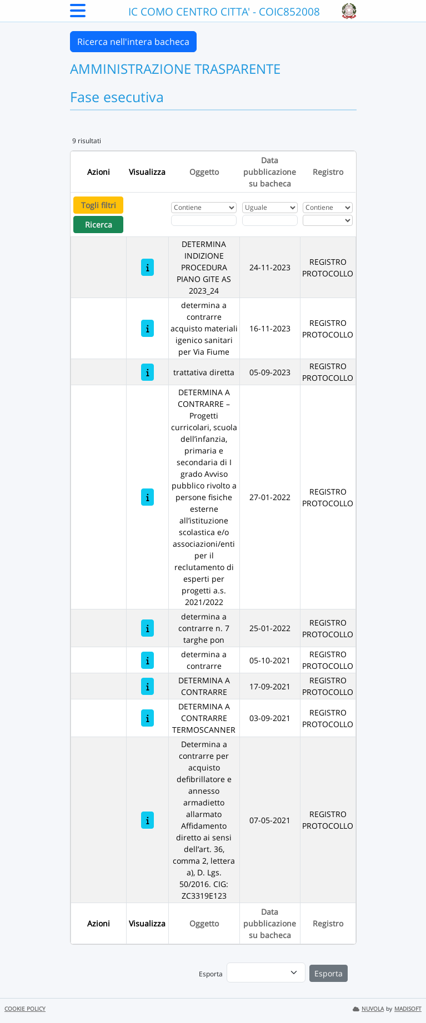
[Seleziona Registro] (328, 220)
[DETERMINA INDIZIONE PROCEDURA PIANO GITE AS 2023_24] (147, 267)
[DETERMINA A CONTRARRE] (147, 686)
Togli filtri (98, 205)
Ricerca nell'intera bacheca (133, 42)
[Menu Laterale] (78, 14)
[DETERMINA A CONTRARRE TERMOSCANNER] (147, 718)
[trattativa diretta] (147, 372)
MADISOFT (408, 1008)
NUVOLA (368, 1008)
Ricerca (98, 224)
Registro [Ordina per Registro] (328, 172)
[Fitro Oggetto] (204, 220)
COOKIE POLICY (25, 1008)
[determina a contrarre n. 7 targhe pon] (147, 628)
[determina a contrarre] (147, 660)
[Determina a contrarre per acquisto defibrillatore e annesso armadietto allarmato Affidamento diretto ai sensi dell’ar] (147, 820)
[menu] (266, 972)
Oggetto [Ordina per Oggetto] (204, 172)
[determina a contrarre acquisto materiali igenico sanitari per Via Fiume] (147, 328)
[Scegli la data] (270, 220)
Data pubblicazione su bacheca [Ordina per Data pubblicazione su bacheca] (269, 172)
